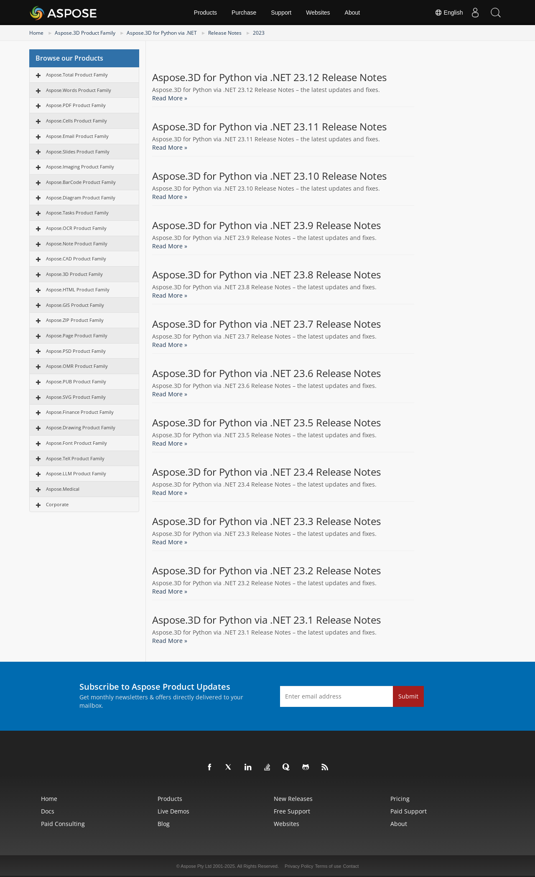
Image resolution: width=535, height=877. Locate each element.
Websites (318, 12)
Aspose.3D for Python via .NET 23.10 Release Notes (269, 176)
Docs (47, 811)
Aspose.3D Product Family (85, 32)
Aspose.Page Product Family (76, 335)
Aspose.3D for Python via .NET (162, 32)
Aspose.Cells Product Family (76, 120)
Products (205, 12)
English (447, 12)
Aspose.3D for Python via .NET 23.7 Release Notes (266, 324)
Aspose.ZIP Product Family (75, 320)
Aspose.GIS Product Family (75, 305)
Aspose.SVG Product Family (76, 397)
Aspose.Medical (62, 489)
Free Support (292, 811)
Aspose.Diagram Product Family (80, 197)
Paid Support (408, 811)
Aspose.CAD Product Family (76, 258)
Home (36, 32)
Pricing (400, 799)
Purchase (244, 12)
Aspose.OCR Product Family (76, 228)
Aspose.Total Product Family (77, 74)
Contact (351, 866)
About (352, 12)
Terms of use (328, 866)
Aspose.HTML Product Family (78, 289)
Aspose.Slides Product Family (78, 151)
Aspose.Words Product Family (78, 90)
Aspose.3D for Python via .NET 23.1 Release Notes (266, 620)
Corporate (57, 504)
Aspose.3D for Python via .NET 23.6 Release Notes (266, 373)
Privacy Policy (299, 866)
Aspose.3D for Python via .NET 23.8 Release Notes (266, 274)
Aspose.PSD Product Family (76, 351)
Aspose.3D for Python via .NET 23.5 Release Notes (266, 422)
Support (281, 12)
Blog (164, 824)
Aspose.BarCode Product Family (81, 182)
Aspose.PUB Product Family (76, 381)
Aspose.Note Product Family (76, 243)
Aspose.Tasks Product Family (77, 212)
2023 (259, 32)
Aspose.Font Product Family (76, 443)
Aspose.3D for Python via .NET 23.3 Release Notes (266, 521)
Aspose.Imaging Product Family (80, 166)
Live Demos (173, 811)
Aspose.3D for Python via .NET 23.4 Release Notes (266, 472)
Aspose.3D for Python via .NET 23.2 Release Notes (266, 570)
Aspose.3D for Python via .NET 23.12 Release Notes (269, 77)
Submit (408, 696)
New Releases (293, 799)
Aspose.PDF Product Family (76, 105)
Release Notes (225, 32)
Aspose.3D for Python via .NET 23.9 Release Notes (266, 225)
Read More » (169, 98)
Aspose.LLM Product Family (76, 473)
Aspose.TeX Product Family (75, 458)
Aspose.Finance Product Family (80, 412)
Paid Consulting (63, 824)
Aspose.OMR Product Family (77, 366)
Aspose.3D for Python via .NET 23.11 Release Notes (269, 126)
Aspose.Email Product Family (77, 136)
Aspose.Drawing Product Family (80, 427)
